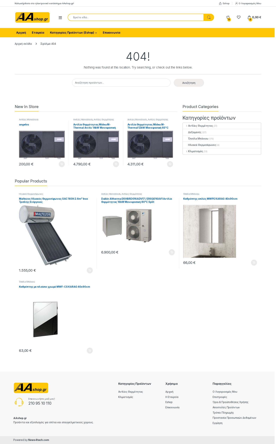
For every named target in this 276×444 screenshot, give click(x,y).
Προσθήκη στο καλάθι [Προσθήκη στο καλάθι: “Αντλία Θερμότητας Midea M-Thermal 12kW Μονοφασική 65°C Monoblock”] (170, 164)
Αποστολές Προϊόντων (226, 407)
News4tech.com (38, 439)
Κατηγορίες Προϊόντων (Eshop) (72, 32)
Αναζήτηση (188, 82)
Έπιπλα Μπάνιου (195, 138)
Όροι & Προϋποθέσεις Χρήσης (230, 402)
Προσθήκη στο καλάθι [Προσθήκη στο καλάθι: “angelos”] (62, 164)
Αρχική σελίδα (23, 43)
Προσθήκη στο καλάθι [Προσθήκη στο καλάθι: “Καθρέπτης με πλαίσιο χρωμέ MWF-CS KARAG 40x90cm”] (90, 351)
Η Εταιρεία (171, 396)
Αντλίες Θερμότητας (104, 119)
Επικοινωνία (111, 32)
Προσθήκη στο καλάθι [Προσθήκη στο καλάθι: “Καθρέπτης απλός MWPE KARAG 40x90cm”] (254, 263)
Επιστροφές (220, 396)
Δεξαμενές (192, 132)
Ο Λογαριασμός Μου (248, 3)
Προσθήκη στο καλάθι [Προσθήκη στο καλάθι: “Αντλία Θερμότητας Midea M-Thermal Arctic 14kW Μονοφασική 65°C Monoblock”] (116, 164)
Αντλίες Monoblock (29, 119)
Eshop (224, 3)
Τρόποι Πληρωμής (223, 412)
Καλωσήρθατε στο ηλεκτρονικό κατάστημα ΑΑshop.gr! (44, 3)
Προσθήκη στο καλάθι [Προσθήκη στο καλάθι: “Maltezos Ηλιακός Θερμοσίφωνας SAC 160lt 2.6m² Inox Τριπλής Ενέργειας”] (90, 270)
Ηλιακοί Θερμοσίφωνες (199, 144)
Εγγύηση (217, 422)
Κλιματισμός (193, 151)
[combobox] (136, 17)
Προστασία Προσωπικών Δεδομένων (234, 417)
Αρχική (21, 32)
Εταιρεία (38, 32)
